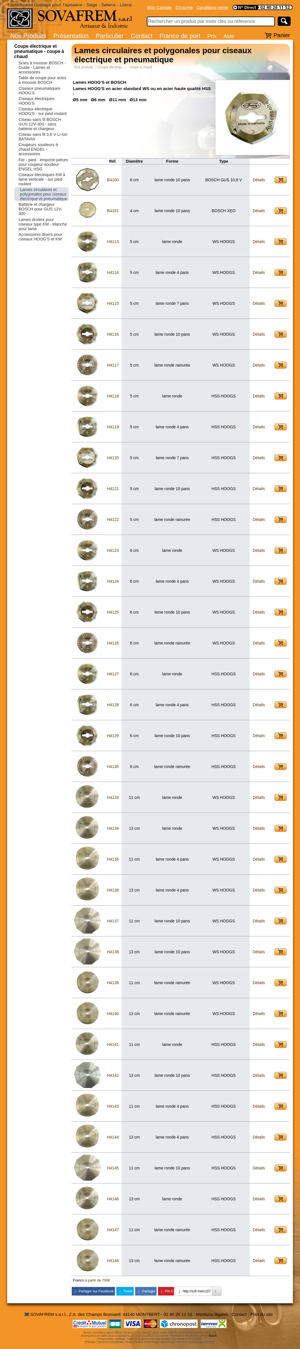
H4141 (113, 1044)
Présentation (71, 35)
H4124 (113, 581)
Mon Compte (159, 7)
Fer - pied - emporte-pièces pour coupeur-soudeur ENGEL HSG (43, 164)
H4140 (113, 1013)
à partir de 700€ (97, 1280)
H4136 (113, 890)
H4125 (113, 612)
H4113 (113, 241)
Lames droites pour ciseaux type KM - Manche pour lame (43, 224)
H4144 (113, 1137)
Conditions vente (213, 7)
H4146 (113, 1199)
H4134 (113, 828)
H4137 (113, 921)
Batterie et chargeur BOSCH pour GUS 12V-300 (40, 209)
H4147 (113, 1229)
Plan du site (261, 1314)
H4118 (113, 396)
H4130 (113, 766)
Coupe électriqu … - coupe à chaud (125, 67)
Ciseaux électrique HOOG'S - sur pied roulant (43, 111)
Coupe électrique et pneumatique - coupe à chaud (39, 51)
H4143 (113, 1106)
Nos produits (83, 67)
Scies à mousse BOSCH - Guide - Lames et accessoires (42, 67)
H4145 (113, 1168)
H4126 (113, 643)
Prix (212, 36)
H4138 (113, 952)
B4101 (113, 210)
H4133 (113, 797)
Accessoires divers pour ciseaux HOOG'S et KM (40, 236)
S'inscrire (184, 7)
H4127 (113, 674)
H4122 (113, 519)
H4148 (113, 1260)
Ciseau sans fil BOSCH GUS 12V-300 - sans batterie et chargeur (40, 124)
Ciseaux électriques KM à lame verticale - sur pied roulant (42, 179)
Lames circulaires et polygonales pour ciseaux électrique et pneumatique (43, 194)
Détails (259, 180)
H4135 (113, 859)
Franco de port (179, 35)
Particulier (110, 35)
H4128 (113, 705)
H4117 (113, 365)
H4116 (113, 334)
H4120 (113, 457)
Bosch (213, 1335)
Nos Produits (28, 35)
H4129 (113, 735)
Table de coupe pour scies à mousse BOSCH (42, 80)
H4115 (113, 303)
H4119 (113, 427)
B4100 (113, 180)
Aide (228, 36)
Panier (281, 35)
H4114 (113, 272)
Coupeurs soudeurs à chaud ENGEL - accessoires (38, 149)
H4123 (113, 550)
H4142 (113, 1075)
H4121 (113, 488)
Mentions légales (212, 1314)
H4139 (113, 982)
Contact (142, 35)
